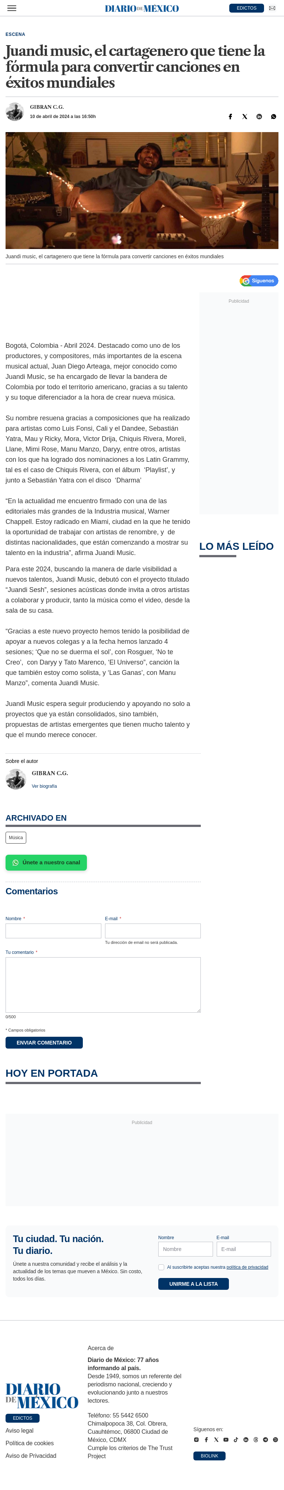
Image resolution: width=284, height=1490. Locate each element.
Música (16, 837)
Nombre (15, 918)
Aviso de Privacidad (31, 1456)
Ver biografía (44, 786)
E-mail (113, 918)
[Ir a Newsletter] (272, 8)
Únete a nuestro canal (46, 862)
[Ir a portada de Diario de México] (42, 1396)
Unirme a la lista (193, 1284)
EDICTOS (247, 8)
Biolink (209, 1456)
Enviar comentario (44, 1043)
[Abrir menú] (11, 8)
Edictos (22, 1418)
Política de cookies (30, 1443)
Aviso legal (19, 1430)
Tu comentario (21, 952)
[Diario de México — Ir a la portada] (142, 8)
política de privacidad (247, 1267)
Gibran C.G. (47, 107)
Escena (16, 34)
